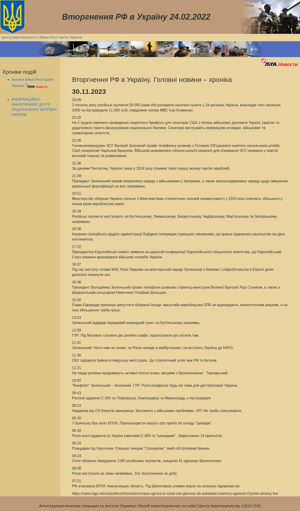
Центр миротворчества (219, 506)
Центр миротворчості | (20, 37)
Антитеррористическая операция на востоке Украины (88, 506)
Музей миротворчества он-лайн (168, 506)
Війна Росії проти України (61, 37)
